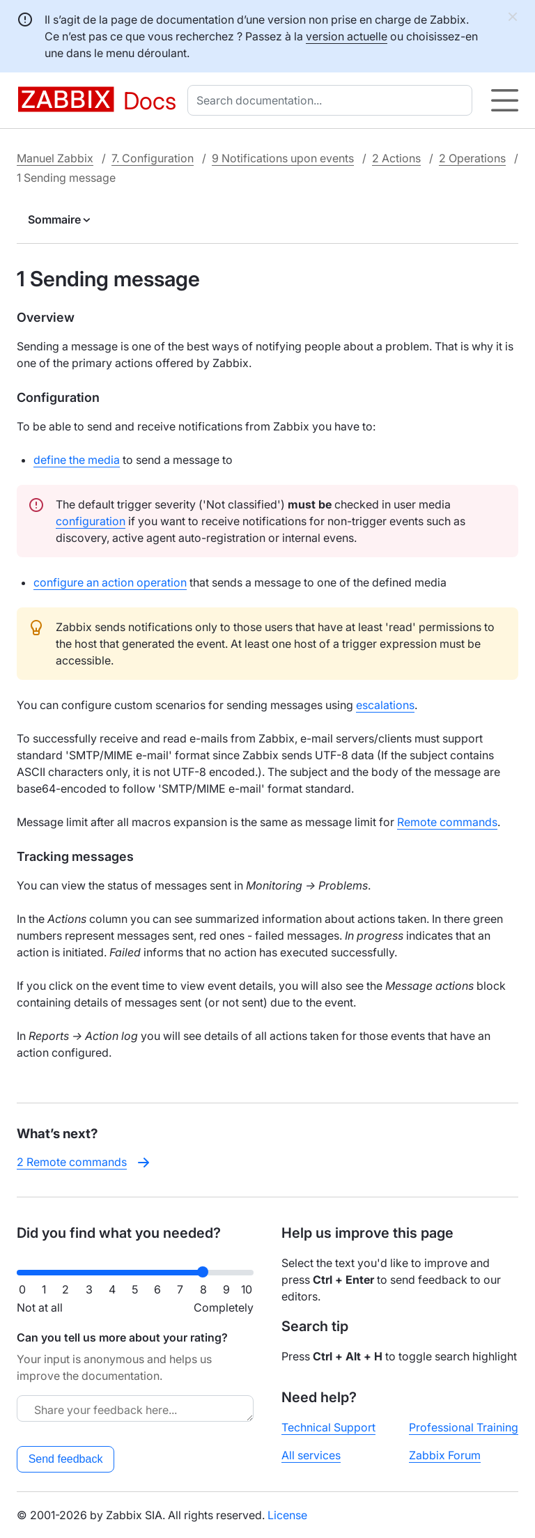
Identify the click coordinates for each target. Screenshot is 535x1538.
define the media (76, 460)
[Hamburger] (504, 100)
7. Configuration (152, 158)
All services (311, 1455)
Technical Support (328, 1427)
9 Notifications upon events (283, 158)
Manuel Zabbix (55, 158)
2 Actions (396, 158)
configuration (90, 521)
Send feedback (66, 1459)
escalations (385, 705)
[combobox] (332, 100)
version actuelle (346, 36)
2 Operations (472, 158)
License (287, 1515)
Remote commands (447, 822)
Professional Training (463, 1427)
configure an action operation (110, 582)
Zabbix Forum (445, 1455)
